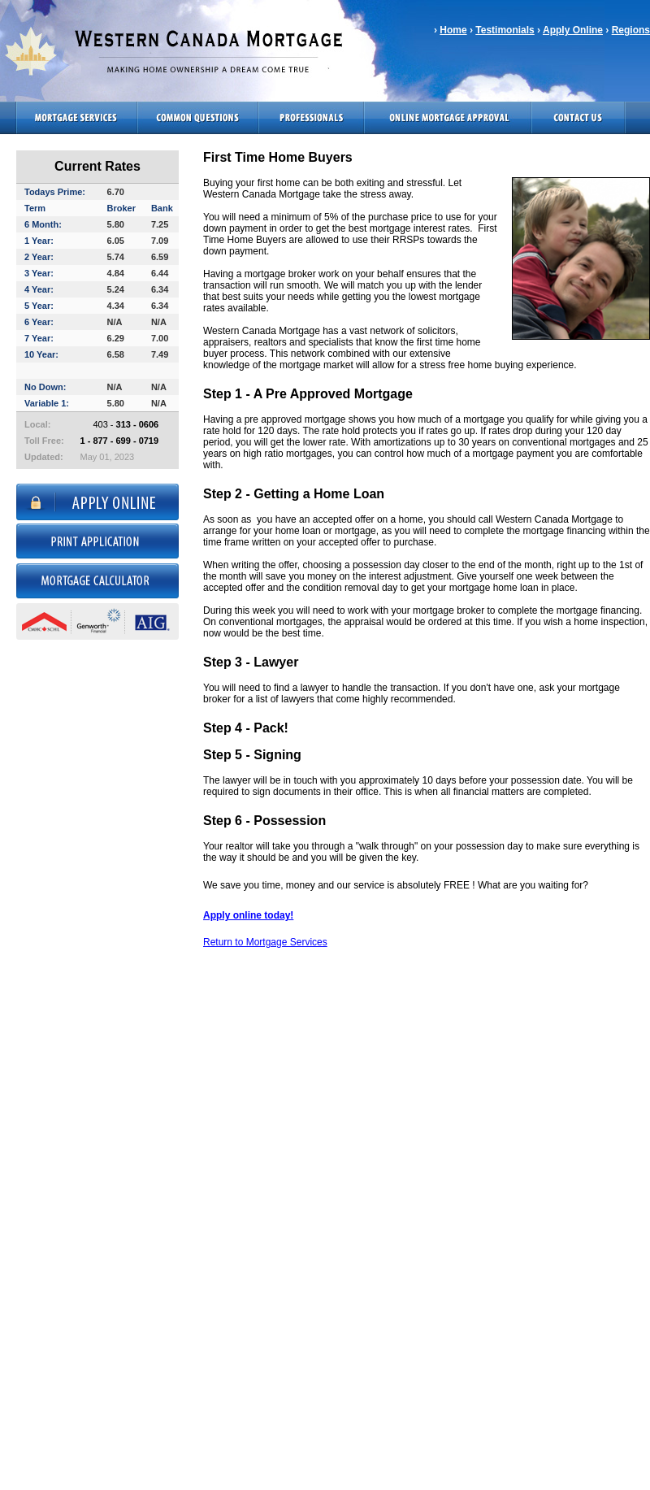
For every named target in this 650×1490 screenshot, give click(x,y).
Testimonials (504, 30)
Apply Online (573, 30)
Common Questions (197, 118)
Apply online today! (248, 915)
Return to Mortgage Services (265, 942)
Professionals (311, 118)
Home (453, 30)
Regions (631, 30)
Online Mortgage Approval (447, 118)
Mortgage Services (68, 118)
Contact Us (578, 118)
